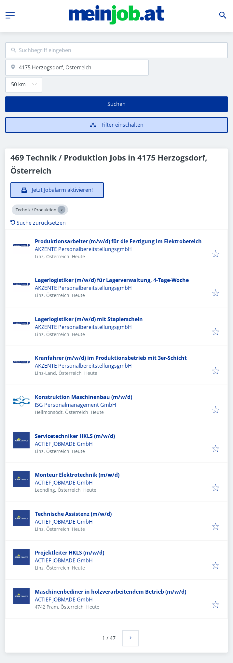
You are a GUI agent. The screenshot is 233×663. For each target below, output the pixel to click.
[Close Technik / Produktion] (61, 210)
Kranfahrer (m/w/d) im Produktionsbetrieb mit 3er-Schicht (111, 357)
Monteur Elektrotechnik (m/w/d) (77, 474)
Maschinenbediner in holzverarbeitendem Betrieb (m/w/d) (110, 591)
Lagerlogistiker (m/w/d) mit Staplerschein (89, 319)
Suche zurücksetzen (38, 222)
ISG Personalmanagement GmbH (75, 404)
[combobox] (116, 50)
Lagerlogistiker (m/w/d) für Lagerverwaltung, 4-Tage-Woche (112, 280)
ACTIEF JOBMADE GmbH (64, 443)
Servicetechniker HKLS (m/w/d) (75, 436)
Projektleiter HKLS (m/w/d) (69, 552)
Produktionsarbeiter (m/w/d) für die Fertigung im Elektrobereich (118, 241)
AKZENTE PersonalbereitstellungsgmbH (83, 249)
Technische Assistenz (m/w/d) (73, 513)
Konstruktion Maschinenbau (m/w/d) (83, 397)
